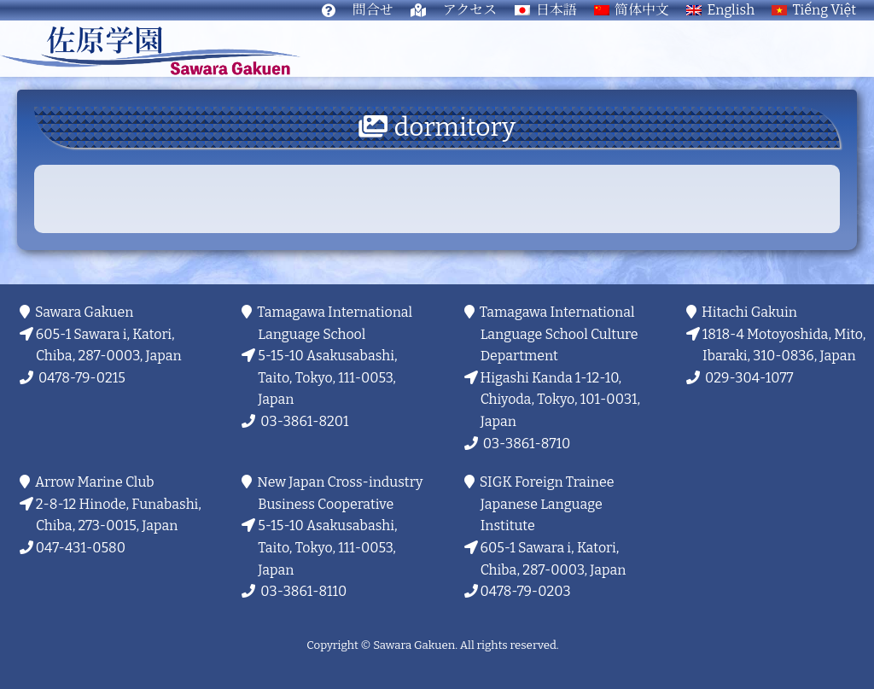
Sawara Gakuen (84, 312)
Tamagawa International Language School (335, 323)
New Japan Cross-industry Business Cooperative (340, 493)
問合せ (373, 10)
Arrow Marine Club (95, 482)
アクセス (470, 10)
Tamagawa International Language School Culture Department (559, 334)
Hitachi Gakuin (749, 312)
